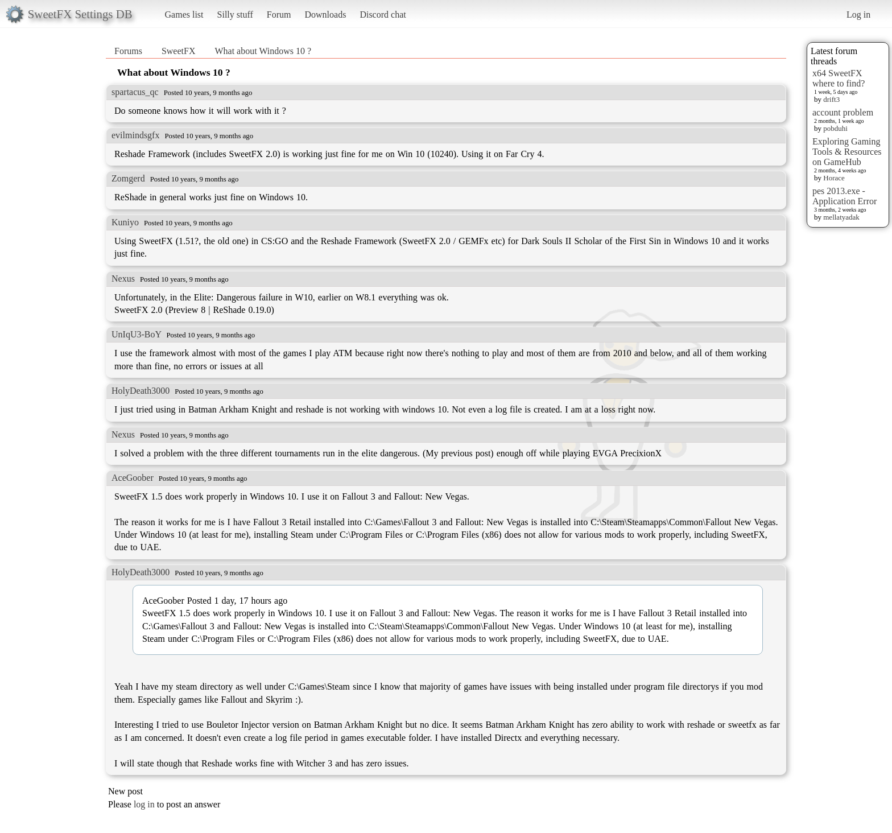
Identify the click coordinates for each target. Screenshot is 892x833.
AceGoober (133, 478)
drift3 (831, 99)
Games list (184, 14)
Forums (128, 51)
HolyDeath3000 (141, 390)
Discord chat (383, 14)
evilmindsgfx (135, 135)
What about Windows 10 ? (262, 51)
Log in (858, 14)
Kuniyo (125, 222)
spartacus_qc (135, 92)
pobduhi (835, 128)
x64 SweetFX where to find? (838, 78)
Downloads (325, 14)
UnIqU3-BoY (136, 334)
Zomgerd (128, 178)
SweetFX (179, 51)
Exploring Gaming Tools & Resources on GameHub (847, 152)
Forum (279, 14)
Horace (834, 178)
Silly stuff (235, 14)
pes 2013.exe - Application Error (844, 196)
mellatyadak (841, 217)
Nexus (123, 278)
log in (144, 804)
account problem (842, 112)
